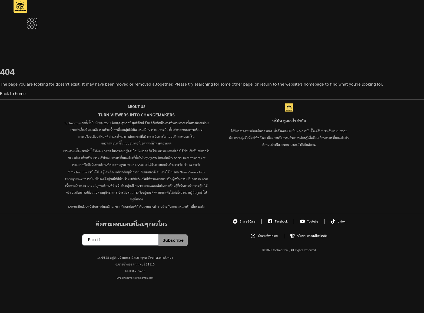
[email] (120, 239)
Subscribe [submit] (173, 240)
